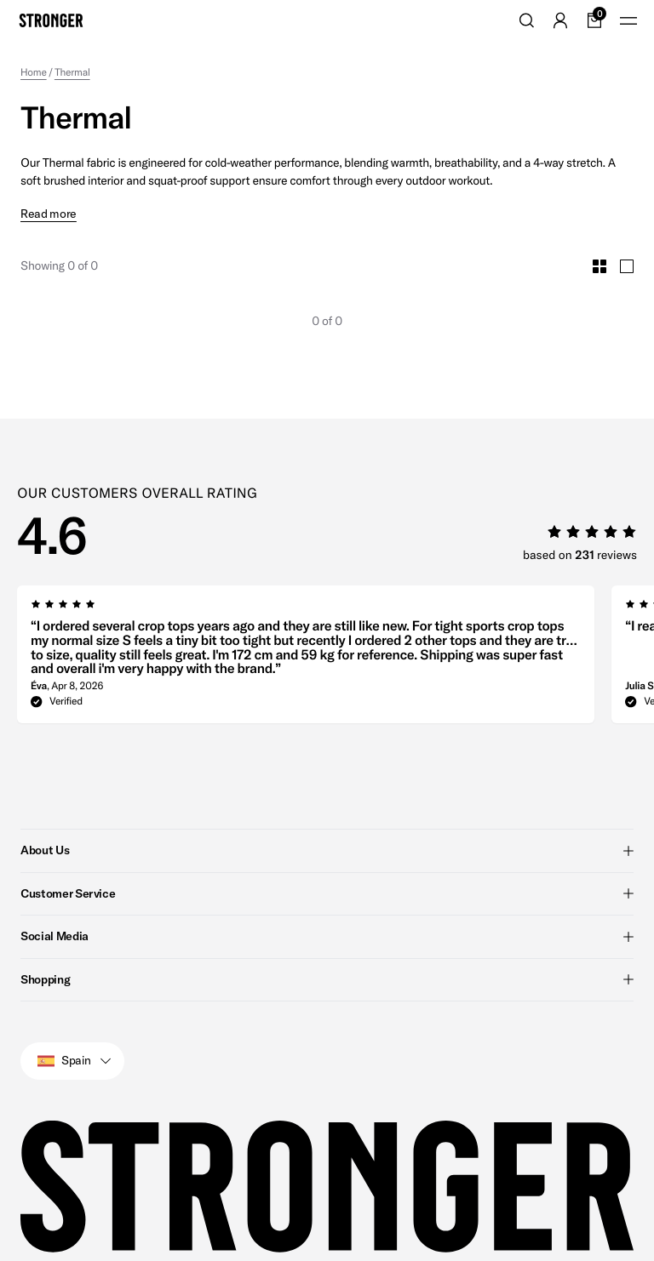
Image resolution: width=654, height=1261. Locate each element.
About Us (327, 817)
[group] (305, 627)
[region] (335, 627)
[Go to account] (560, 20)
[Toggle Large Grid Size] (626, 234)
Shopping (327, 947)
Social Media (327, 903)
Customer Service (327, 861)
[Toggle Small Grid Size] (599, 234)
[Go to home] (51, 20)
